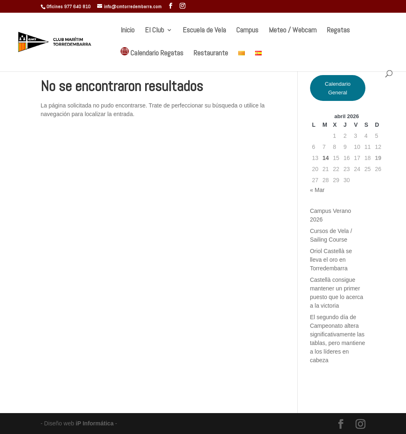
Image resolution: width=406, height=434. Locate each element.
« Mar (317, 190)
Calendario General (338, 88)
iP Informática (95, 423)
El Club (154, 30)
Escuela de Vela (204, 30)
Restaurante (211, 53)
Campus (247, 30)
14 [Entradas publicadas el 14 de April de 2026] (325, 158)
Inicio (128, 30)
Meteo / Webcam (293, 30)
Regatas (338, 30)
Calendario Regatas (152, 52)
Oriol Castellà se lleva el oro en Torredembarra (331, 260)
